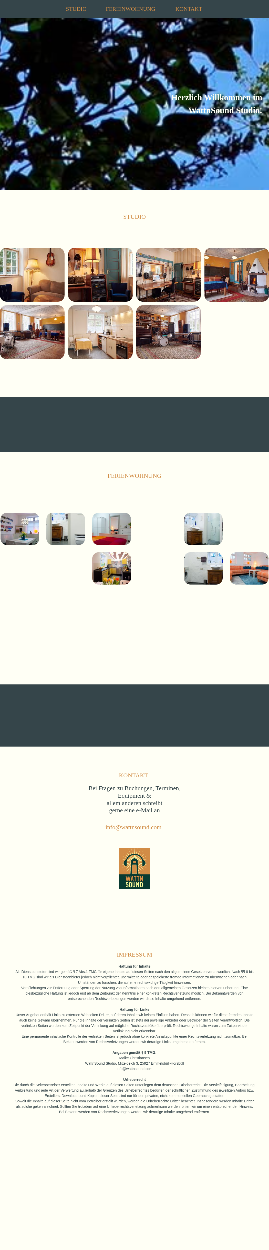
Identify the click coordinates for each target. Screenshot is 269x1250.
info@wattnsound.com (134, 827)
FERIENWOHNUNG (130, 9)
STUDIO (76, 9)
